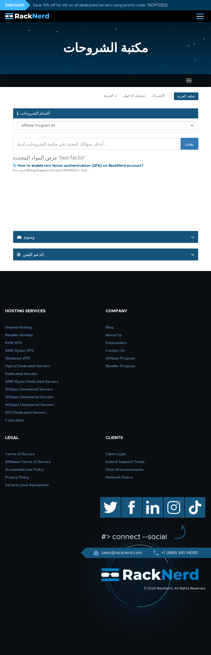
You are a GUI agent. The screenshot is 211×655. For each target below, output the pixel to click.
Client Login (116, 454)
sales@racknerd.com (121, 552)
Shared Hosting (18, 327)
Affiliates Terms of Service (28, 461)
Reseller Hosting (19, 335)
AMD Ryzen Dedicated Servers (31, 381)
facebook (130, 499)
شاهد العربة (186, 96)
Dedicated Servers (21, 373)
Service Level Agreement (27, 485)
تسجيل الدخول (134, 95)
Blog (110, 327)
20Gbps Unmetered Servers (29, 397)
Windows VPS (17, 358)
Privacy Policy (17, 477)
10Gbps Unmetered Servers (29, 389)
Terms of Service (20, 454)
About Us (114, 335)
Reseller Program (121, 366)
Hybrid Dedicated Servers (27, 366)
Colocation (14, 420)
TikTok (191, 499)
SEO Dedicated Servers (25, 412)
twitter (106, 499)
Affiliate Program (120, 358)
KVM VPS (13, 342)
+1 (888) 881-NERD (179, 552)
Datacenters (116, 342)
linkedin (150, 499)
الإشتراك (158, 95)
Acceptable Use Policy (24, 469)
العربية (110, 95)
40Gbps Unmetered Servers (29, 404)
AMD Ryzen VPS (19, 350)
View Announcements (125, 469)
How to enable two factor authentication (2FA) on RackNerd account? (78, 165)
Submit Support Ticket (125, 461)
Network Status (119, 477)
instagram (173, 499)
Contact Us (115, 350)
